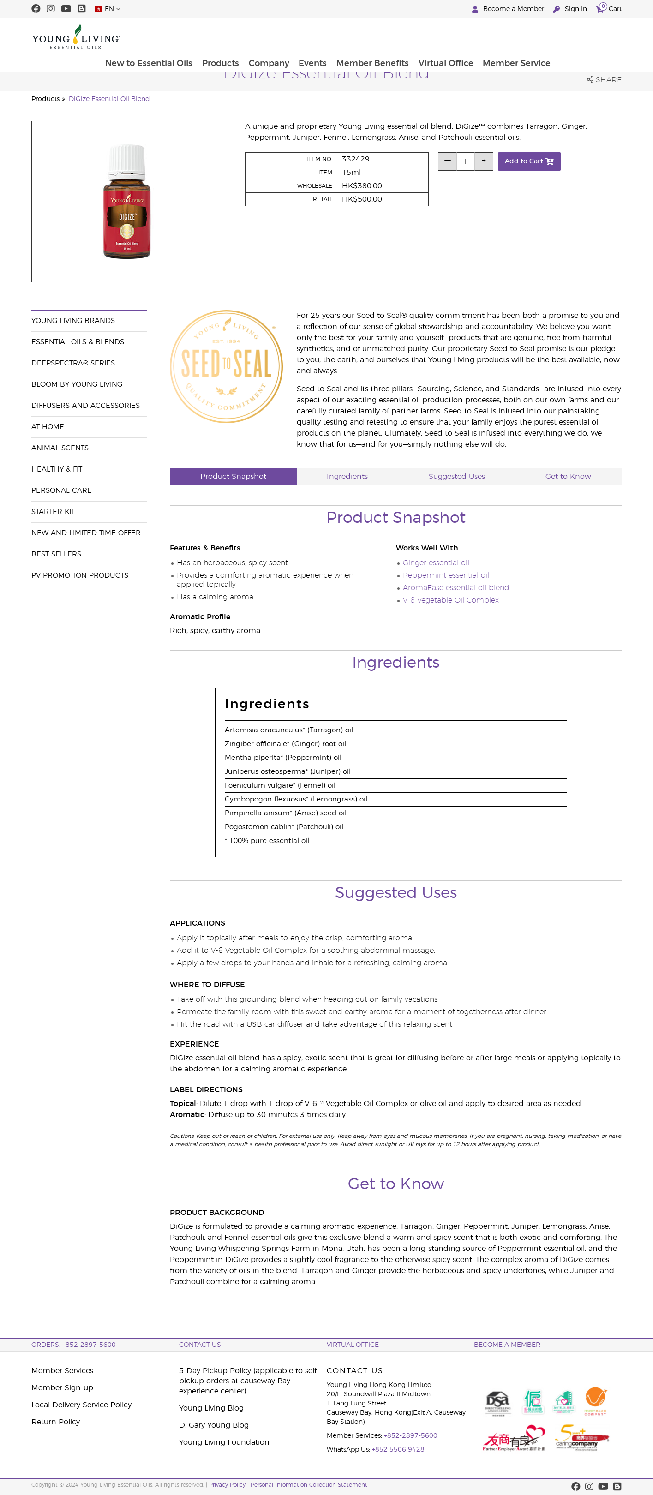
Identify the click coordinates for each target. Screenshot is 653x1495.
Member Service (583, 36)
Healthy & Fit (56, 469)
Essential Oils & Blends (77, 342)
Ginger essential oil (436, 563)
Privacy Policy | (230, 1485)
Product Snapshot (233, 476)
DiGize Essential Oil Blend (109, 99)
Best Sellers (56, 554)
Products (283, 36)
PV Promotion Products (79, 575)
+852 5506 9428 (398, 1450)
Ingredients (347, 476)
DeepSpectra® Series (73, 363)
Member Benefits (437, 36)
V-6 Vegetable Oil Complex (451, 600)
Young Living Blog (211, 1408)
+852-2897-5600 (410, 1436)
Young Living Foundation (224, 1442)
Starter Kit (53, 511)
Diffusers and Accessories (85, 405)
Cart (609, 8)
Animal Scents (60, 448)
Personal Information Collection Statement (309, 1485)
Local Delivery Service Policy (81, 1405)
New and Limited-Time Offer (86, 533)
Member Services (62, 1371)
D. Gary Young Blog (214, 1425)
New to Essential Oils (211, 36)
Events (377, 36)
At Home (47, 427)
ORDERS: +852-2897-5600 (73, 1345)
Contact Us (200, 1345)
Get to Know (568, 476)
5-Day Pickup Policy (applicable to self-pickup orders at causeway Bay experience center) (249, 1381)
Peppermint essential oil (446, 575)
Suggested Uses (457, 476)
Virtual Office (511, 36)
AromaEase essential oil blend (456, 588)
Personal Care (61, 490)
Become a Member (509, 9)
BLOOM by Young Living (76, 384)
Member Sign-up (62, 1388)
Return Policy (55, 1422)
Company (332, 36)
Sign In (571, 9)
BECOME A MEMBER (507, 1345)
